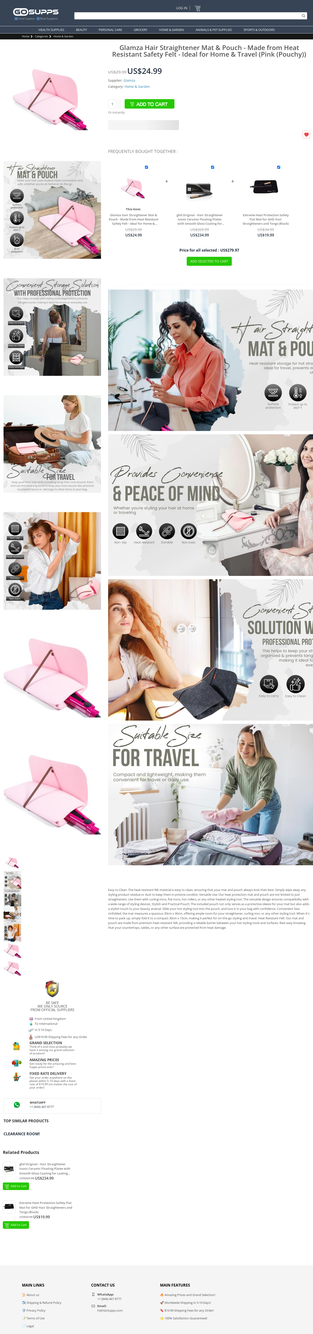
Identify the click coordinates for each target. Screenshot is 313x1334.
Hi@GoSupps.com (110, 1310)
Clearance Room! (22, 1133)
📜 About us (30, 1295)
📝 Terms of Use (33, 1318)
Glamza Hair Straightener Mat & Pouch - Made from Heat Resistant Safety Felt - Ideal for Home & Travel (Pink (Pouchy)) (133, 219)
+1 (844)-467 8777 (42, 1107)
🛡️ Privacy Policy (34, 1310)
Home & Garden (63, 36)
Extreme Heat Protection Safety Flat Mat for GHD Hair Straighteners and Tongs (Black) (266, 219)
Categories (41, 36)
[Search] (189, 15)
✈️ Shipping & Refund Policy (41, 1302)
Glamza (129, 80)
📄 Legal (28, 1326)
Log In (181, 8)
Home (25, 36)
